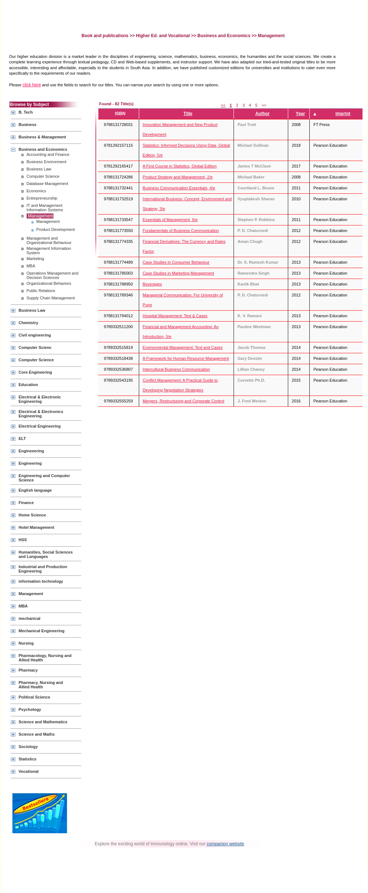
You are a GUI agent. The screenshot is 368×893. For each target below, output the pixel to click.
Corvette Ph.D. (251, 380)
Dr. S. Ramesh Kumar (258, 262)
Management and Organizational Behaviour (49, 240)
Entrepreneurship (42, 198)
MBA (31, 266)
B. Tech (26, 112)
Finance (26, 502)
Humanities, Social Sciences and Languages (46, 554)
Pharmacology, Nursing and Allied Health (45, 657)
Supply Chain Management (51, 298)
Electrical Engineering (40, 426)
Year (300, 113)
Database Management (47, 183)
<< (223, 105)
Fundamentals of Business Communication (181, 230)
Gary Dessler (250, 358)
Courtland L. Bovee (256, 188)
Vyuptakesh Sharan (256, 199)
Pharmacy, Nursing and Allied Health (41, 684)
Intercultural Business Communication (176, 369)
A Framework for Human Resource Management (186, 358)
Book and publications (106, 35)
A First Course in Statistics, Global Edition (180, 166)
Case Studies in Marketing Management (178, 273)
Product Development (55, 229)
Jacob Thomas (252, 347)
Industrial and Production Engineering (43, 568)
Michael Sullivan (253, 145)
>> (264, 105)
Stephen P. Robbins (256, 219)
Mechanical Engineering (41, 631)
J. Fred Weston (252, 401)
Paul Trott (247, 124)
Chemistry (28, 322)
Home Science (32, 515)
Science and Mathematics (43, 722)
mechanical (29, 618)
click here (32, 84)
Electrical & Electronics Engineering (41, 413)
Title (188, 113)
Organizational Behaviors (49, 283)
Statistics (27, 759)
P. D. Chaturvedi (253, 230)
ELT (22, 438)
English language (35, 490)
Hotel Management (36, 527)
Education (28, 384)
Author (262, 113)
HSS (23, 540)
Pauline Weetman (254, 326)
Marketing (35, 258)
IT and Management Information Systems (45, 207)
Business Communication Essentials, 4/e (179, 188)
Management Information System (49, 250)
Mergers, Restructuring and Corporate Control (183, 401)
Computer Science (43, 176)
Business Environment (46, 162)
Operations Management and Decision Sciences (52, 275)
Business (27, 124)
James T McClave (254, 166)
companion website (225, 843)
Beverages (152, 284)
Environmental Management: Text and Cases (183, 347)
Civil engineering (35, 335)
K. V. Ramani (250, 316)
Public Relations (41, 290)
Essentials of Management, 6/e (170, 219)
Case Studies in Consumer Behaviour (176, 262)
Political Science (34, 697)
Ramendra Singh (253, 273)
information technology (41, 581)
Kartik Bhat (248, 284)
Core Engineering (35, 372)
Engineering (30, 463)
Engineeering (31, 451)
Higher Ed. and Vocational (163, 35)
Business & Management (42, 137)
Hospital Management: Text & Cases (175, 316)
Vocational (29, 771)
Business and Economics (223, 35)
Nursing (26, 643)
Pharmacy (28, 670)
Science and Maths (37, 734)
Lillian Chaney (251, 369)
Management (41, 216)
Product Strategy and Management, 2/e (178, 177)
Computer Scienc (35, 347)
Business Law (39, 169)
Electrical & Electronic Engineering (40, 399)
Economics (36, 191)
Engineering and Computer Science (44, 477)
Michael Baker (251, 177)
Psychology (30, 709)
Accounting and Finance (48, 154)
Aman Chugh (250, 241)
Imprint (343, 113)
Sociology (28, 746)
